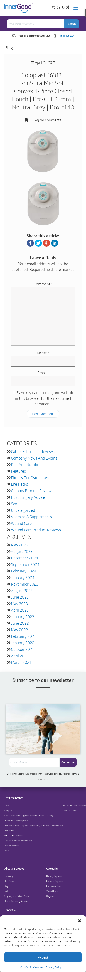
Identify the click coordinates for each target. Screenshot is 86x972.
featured (18, 471)
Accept (43, 957)
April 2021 (19, 655)
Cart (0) (60, 7)
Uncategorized (23, 510)
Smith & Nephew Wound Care (18, 840)
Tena (6, 850)
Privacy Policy (53, 967)
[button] (79, 921)
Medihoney (9, 830)
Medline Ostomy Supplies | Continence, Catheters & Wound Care (33, 825)
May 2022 (19, 629)
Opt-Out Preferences (32, 967)
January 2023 (22, 616)
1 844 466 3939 (67, 36)
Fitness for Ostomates (30, 477)
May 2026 (19, 544)
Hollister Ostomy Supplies (16, 820)
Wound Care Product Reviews (36, 529)
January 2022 (22, 642)
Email (43, 372)
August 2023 (22, 590)
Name (43, 353)
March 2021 (21, 662)
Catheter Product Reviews (33, 451)
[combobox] (36, 23)
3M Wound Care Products (74, 805)
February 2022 (23, 636)
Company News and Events (34, 458)
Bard (6, 805)
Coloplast (8, 810)
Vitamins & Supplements (31, 516)
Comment (43, 284)
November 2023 (24, 584)
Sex (14, 503)
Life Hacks (19, 484)
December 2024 (24, 558)
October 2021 (22, 649)
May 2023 (19, 603)
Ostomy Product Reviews (32, 490)
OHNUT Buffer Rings (13, 835)
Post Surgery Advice (28, 497)
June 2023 (20, 597)
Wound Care (21, 523)
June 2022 (20, 623)
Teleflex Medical (11, 845)
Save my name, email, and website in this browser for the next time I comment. (44, 398)
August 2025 (22, 551)
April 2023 (20, 610)
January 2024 (22, 577)
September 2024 (25, 564)
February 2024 (23, 571)
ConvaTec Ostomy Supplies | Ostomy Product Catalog (28, 815)
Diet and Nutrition (26, 464)
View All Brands (70, 810)
